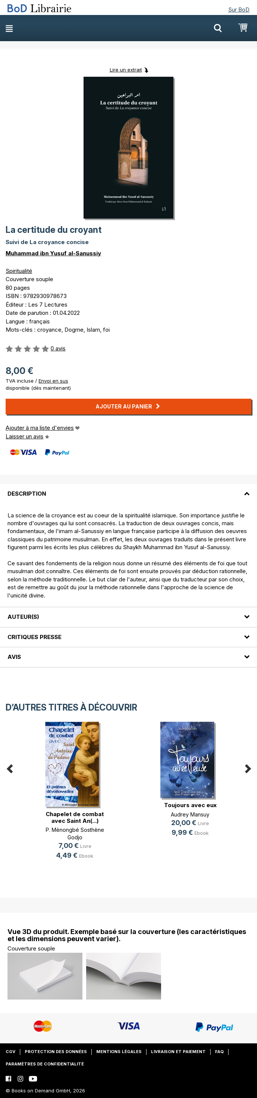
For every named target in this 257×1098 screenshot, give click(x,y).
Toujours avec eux (190, 805)
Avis (14, 656)
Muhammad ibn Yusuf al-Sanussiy (53, 253)
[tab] (128, 489)
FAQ (219, 1051)
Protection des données (56, 1051)
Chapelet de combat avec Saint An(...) (75, 817)
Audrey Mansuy (190, 814)
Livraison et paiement (178, 1051)
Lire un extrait (126, 70)
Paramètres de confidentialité (45, 1064)
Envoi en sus (53, 381)
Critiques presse (34, 637)
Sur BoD (239, 9)
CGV (10, 1051)
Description (26, 493)
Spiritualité (19, 270)
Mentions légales (119, 1051)
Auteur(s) (23, 616)
